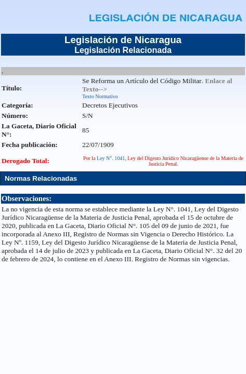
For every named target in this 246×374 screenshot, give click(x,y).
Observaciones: (26, 198)
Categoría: (17, 105)
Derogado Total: (25, 161)
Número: (15, 115)
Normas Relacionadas (41, 178)
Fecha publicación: (30, 145)
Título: (12, 88)
